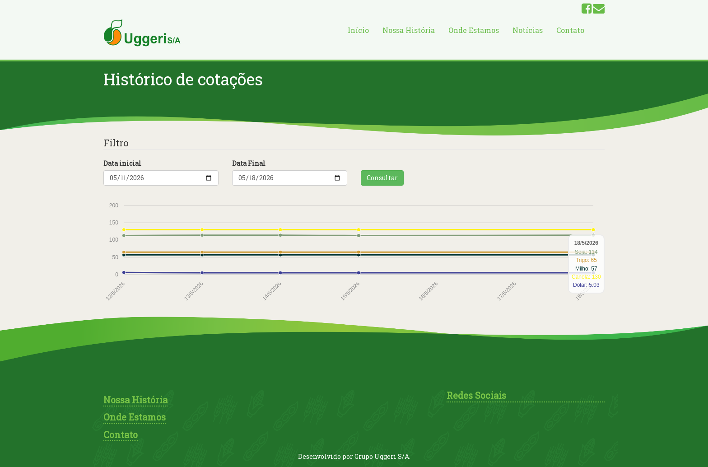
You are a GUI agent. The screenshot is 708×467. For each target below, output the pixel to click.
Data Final (249, 163)
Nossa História (408, 30)
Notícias (527, 30)
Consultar (382, 177)
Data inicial (122, 163)
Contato (570, 30)
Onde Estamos (473, 30)
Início (358, 30)
